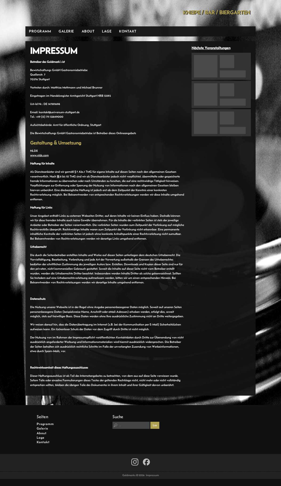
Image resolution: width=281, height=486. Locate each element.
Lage (107, 31)
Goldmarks (59, 13)
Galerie (66, 31)
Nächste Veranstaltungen (211, 48)
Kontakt (127, 31)
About (88, 31)
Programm (40, 31)
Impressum (152, 475)
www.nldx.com (39, 155)
